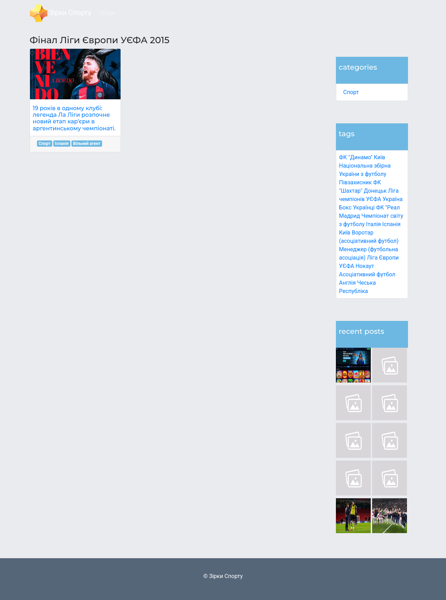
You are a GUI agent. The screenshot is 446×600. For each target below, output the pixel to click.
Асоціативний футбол (367, 274)
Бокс (345, 207)
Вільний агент (86, 143)
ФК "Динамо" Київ (362, 157)
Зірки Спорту (60, 13)
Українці (364, 207)
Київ (344, 232)
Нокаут (364, 266)
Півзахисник (355, 182)
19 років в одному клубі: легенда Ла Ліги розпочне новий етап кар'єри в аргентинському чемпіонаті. (74, 118)
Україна (393, 199)
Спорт (351, 92)
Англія (347, 282)
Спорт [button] (107, 13)
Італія (373, 224)
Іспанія (391, 224)
